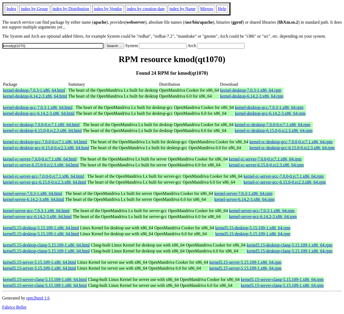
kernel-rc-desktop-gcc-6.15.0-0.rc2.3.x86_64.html (46, 147)
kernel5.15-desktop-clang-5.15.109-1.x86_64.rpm (289, 245)
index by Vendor (108, 8)
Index (11, 8)
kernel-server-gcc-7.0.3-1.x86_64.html (36, 210)
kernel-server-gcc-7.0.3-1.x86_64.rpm (262, 210)
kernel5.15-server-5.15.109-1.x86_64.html (39, 262)
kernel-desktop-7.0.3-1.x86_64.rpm (250, 90)
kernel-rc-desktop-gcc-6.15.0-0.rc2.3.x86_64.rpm (292, 147)
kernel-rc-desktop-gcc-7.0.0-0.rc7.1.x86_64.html (45, 142)
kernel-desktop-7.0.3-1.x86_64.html (34, 90)
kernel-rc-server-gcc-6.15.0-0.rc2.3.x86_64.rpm (284, 182)
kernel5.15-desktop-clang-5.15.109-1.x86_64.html (46, 245)
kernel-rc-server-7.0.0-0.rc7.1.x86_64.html (40, 159)
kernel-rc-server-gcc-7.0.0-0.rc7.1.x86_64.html (43, 176)
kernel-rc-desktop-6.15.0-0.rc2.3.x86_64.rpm (274, 130)
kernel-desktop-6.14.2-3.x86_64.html (35, 96)
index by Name (182, 8)
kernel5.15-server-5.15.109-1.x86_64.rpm (245, 262)
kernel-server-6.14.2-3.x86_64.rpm (244, 199)
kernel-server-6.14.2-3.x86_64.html (33, 199)
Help (222, 8)
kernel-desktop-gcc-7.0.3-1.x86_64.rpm (269, 107)
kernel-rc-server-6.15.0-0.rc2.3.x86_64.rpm (266, 165)
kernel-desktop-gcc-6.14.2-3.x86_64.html (39, 113)
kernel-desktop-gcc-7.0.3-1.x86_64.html (38, 107)
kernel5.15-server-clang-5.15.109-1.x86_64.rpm (282, 279)
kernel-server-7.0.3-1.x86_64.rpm (243, 193)
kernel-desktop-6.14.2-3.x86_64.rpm (252, 96)
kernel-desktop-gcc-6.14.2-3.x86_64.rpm (270, 113)
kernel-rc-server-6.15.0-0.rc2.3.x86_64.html (41, 165)
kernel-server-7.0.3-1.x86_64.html (32, 193)
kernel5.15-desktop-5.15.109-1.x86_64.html (41, 228)
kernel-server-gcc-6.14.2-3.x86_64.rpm (263, 216)
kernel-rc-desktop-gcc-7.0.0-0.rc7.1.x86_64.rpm (290, 142)
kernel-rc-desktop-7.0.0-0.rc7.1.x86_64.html (41, 124)
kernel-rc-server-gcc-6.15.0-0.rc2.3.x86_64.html (44, 182)
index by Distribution (70, 8)
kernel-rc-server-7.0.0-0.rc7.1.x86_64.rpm (265, 159)
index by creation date (146, 8)
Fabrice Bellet (14, 307)
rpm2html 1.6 (38, 298)
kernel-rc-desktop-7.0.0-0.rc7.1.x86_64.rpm (272, 124)
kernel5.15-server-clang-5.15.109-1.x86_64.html (45, 279)
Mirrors (206, 8)
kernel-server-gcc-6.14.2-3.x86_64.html (37, 216)
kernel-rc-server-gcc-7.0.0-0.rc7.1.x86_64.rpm (283, 176)
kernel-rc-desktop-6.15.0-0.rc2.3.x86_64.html (42, 130)
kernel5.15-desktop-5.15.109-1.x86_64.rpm (253, 228)
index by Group (34, 8)
